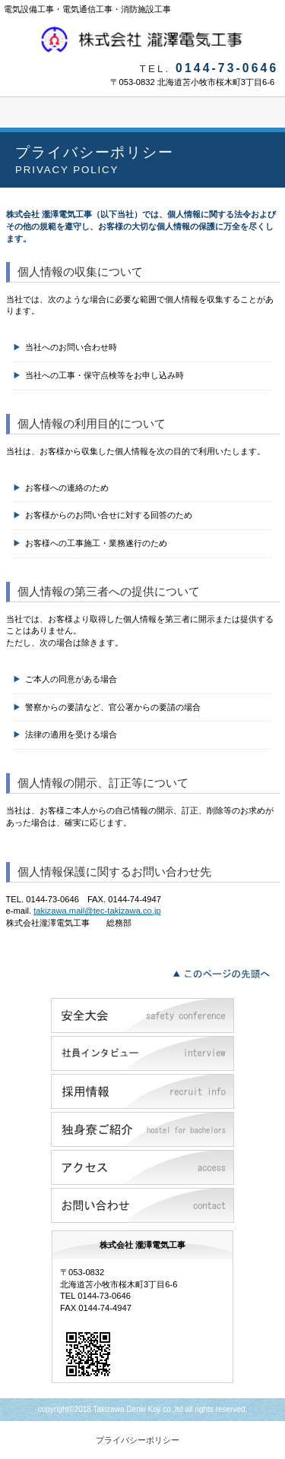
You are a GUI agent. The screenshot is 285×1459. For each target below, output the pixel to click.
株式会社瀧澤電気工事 (143, 39)
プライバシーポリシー (137, 1440)
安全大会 (142, 1015)
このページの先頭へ (225, 972)
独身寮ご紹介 (142, 1129)
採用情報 (142, 1091)
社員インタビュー (142, 1053)
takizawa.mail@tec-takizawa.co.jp (96, 910)
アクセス (142, 1167)
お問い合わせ (142, 1205)
